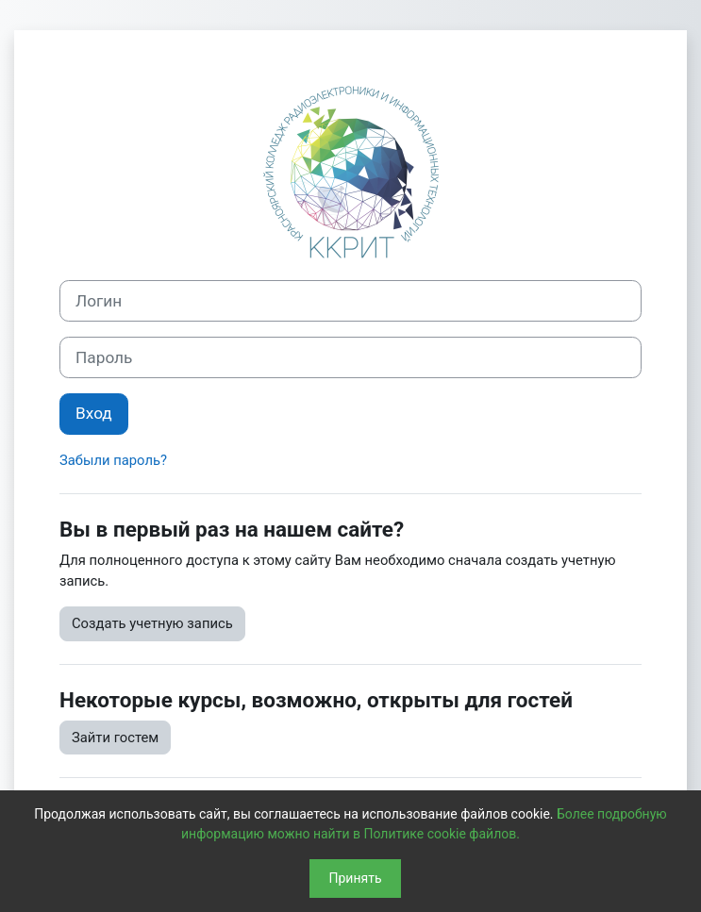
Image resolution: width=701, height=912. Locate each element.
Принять (354, 878)
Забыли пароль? (113, 460)
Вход (93, 413)
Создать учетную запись (152, 623)
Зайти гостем (115, 737)
